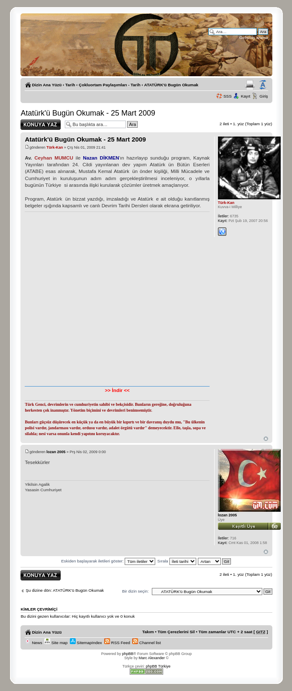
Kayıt (246, 96)
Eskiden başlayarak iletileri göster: (108, 561)
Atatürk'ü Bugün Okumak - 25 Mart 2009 (87, 113)
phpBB (127, 654)
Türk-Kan (54, 147)
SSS (227, 96)
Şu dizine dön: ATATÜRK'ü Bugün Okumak (65, 590)
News (33, 642)
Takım (148, 631)
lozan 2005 (56, 452)
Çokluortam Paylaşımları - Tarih (109, 85)
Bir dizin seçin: (135, 591)
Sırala (176, 561)
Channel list (146, 642)
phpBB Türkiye (158, 666)
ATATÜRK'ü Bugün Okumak (171, 85)
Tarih (70, 85)
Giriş (263, 96)
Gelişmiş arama (253, 37)
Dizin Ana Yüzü (46, 85)
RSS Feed (117, 642)
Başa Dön (266, 438)
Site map (56, 642)
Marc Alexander (151, 658)
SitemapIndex (86, 642)
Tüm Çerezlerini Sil (176, 631)
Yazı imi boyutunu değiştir (262, 85)
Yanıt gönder (40, 124)
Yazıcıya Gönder (250, 85)
